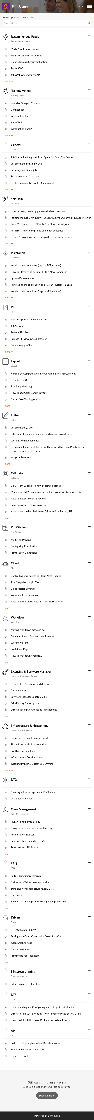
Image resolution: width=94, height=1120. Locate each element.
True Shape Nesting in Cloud (26, 582)
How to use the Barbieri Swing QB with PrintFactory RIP (41, 511)
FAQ (14, 863)
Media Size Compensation (25, 49)
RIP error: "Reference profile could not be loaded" (37, 230)
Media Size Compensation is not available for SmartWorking (43, 373)
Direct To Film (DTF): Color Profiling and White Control (41, 1020)
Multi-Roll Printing (21, 540)
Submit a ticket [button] (47, 1095)
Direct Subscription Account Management (34, 709)
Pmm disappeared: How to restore (29, 505)
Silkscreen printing (23, 972)
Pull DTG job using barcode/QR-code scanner (35, 1043)
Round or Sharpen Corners (25, 103)
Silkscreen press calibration (25, 984)
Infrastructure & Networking (29, 726)
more (9, 81)
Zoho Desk (54, 1115)
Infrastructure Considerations (27, 757)
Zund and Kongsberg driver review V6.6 (32, 888)
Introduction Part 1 (21, 116)
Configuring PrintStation (24, 546)
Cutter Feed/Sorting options (26, 399)
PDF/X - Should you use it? (25, 821)
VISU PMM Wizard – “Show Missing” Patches (36, 485)
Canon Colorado (20, 949)
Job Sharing (17, 326)
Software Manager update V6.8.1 (29, 696)
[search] (47, 23)
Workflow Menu (20, 642)
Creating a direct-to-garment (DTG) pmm (33, 792)
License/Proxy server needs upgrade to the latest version (41, 237)
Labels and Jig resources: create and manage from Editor (41, 434)
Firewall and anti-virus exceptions (29, 744)
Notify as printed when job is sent (29, 319)
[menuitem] (81, 6)
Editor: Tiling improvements (26, 876)
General (16, 145)
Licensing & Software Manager (31, 672)
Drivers (15, 917)
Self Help (17, 199)
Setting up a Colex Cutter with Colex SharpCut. (36, 936)
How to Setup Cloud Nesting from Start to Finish (37, 601)
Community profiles (21, 345)
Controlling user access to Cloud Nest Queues (36, 576)
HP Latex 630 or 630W (23, 930)
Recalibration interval (22, 834)
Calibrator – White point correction (30, 882)
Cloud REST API (19, 1056)
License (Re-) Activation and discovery (31, 684)
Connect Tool (18, 109)
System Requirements (22, 278)
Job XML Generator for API (25, 75)
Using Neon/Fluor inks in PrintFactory (31, 828)
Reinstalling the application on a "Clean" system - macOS (41, 284)
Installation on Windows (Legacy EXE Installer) (36, 265)
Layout (15, 361)
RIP (13, 307)
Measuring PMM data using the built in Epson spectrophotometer (46, 492)
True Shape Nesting (21, 386)
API (13, 1031)
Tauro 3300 (17, 68)
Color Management (23, 809)
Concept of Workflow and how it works (32, 636)
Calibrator (17, 473)
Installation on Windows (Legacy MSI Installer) (36, 291)
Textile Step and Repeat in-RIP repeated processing (38, 901)
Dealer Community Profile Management (32, 183)
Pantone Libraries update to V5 (28, 841)
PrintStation (19, 527)
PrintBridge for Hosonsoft (25, 955)
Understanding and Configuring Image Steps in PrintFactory (43, 1007)
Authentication (19, 690)
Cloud (15, 563)
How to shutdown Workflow (26, 655)
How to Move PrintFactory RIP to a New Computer (39, 272)
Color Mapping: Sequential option (29, 62)
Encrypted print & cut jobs (25, 176)
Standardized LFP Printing (25, 847)
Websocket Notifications (24, 595)
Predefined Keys (19, 649)
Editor (15, 415)
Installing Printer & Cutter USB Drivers (32, 763)
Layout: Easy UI (19, 380)
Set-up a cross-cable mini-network (29, 738)
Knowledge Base (10, 17)
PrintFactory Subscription (25, 703)
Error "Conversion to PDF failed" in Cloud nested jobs (40, 224)
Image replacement (21, 457)
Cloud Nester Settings (23, 588)
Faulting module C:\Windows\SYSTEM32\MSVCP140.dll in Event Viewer (51, 217)
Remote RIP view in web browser (29, 338)
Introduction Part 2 (21, 129)
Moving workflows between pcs (28, 630)
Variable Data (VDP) (21, 427)
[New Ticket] (47, 1095)
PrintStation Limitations (24, 552)
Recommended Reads (25, 37)
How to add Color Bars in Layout (28, 392)
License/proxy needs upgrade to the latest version (38, 211)
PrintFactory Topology (23, 751)
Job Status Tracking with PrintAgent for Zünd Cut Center (42, 157)
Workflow (17, 617)
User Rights (17, 895)
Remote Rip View (20, 332)
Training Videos (21, 91)
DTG (14, 780)
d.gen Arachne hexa (21, 942)
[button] (81, 6)
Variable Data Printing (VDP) (26, 163)
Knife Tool (16, 122)
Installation (18, 253)
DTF (13, 995)
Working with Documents (25, 440)
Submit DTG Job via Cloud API (27, 1049)
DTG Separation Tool (22, 798)
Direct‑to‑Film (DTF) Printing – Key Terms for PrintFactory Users (46, 1013)
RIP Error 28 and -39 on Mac (26, 55)
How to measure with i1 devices (28, 498)
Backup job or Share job (24, 170)
